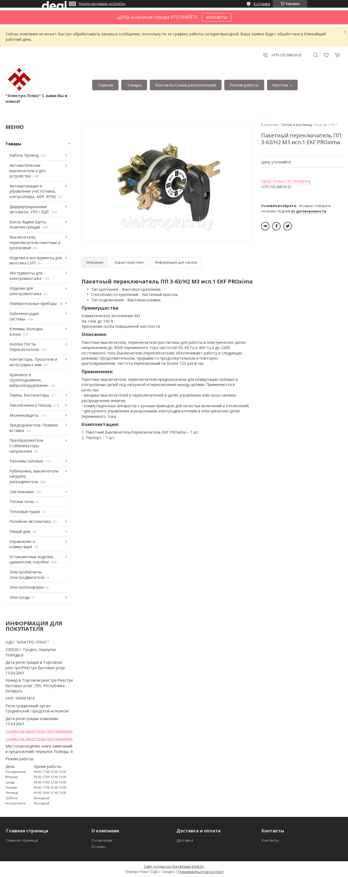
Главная (105, 85)
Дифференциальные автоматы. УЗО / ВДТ (29, 209)
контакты (216, 17)
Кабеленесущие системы (24, 316)
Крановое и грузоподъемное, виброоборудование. (29, 380)
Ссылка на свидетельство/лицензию (39, 731)
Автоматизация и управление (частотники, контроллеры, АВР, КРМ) (33, 191)
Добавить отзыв (326, 55)
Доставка (184, 840)
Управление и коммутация (22, 544)
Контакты (270, 840)
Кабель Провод (24, 155)
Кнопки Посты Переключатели (24, 346)
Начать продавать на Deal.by (102, 4)
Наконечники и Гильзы (30, 405)
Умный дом (20, 531)
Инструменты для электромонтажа (26, 275)
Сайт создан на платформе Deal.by (174, 866)
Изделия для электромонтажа (25, 291)
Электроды (20, 597)
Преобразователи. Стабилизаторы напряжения (27, 445)
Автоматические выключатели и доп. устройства (28, 170)
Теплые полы (22, 501)
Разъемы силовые (26, 461)
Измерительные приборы (33, 303)
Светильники (21, 491)
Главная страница (22, 840)
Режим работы (244, 85)
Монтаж (280, 85)
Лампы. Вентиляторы (29, 395)
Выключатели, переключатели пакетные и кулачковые (35, 242)
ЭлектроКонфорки (27, 587)
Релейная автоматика (30, 521)
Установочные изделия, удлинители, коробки (32, 559)
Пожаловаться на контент (201, 871)
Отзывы (98, 846)
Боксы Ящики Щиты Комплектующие (28, 224)
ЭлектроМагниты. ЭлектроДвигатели (27, 574)
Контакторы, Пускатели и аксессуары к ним (33, 362)
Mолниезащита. (24, 415)
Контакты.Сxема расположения (185, 85)
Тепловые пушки (25, 511)
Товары (134, 85)
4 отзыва (261, 3)
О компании (101, 840)
